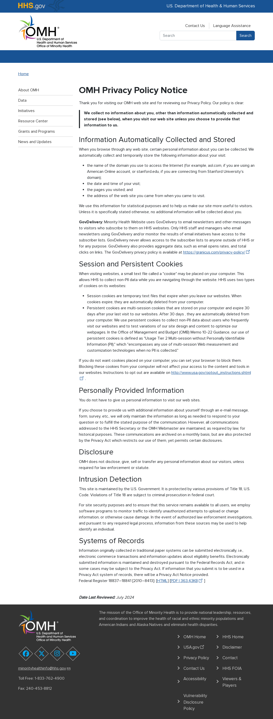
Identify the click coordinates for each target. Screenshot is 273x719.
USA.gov (194, 646)
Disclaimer (232, 647)
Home (23, 73)
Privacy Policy (196, 657)
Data (22, 100)
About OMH (28, 90)
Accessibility (194, 678)
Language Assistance (232, 25)
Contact (230, 657)
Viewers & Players (231, 682)
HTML (162, 580)
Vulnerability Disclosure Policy (195, 702)
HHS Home (233, 637)
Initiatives (26, 110)
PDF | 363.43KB (187, 580)
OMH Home (194, 637)
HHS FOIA (232, 668)
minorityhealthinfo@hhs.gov (44, 668)
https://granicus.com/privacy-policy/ (217, 252)
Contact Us (195, 25)
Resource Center (33, 121)
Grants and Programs (36, 131)
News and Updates (35, 141)
